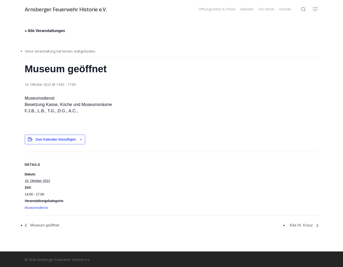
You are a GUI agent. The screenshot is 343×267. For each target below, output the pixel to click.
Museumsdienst (36, 208)
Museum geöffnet (44, 225)
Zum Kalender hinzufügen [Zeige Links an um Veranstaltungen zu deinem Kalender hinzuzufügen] (55, 139)
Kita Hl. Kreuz (302, 225)
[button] (315, 9)
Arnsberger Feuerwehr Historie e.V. (66, 9)
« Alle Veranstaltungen (45, 31)
